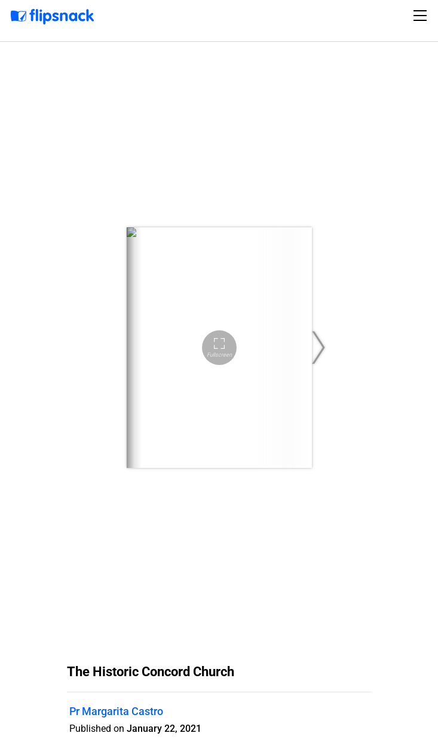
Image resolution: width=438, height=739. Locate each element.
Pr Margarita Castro (116, 711)
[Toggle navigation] (422, 15)
